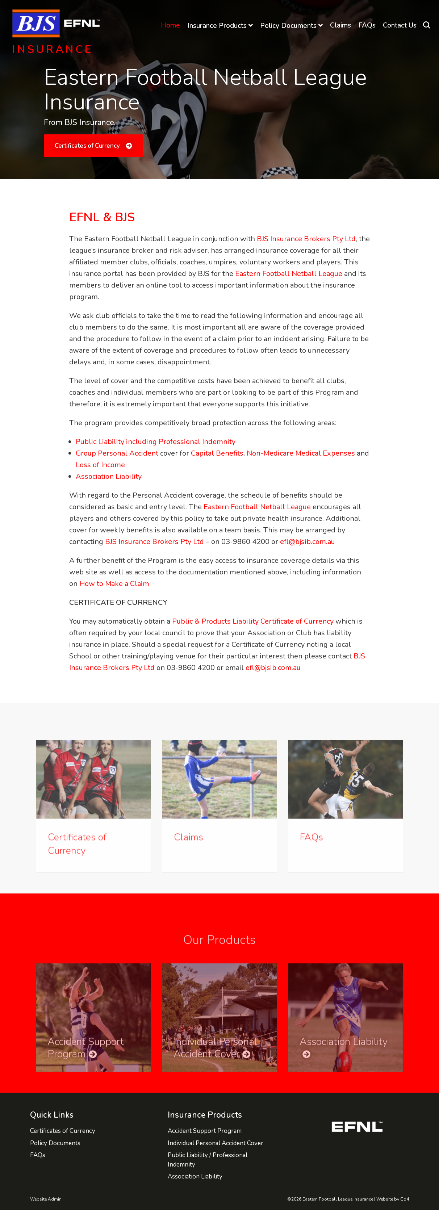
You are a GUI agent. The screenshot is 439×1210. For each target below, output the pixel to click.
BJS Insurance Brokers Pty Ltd (306, 239)
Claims (340, 25)
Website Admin (46, 1199)
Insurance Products (217, 25)
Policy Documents (288, 25)
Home (170, 25)
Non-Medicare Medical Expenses (301, 453)
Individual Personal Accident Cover (215, 1143)
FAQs (367, 25)
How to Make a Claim (114, 584)
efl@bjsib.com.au (307, 542)
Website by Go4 (392, 1199)
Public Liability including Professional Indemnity (155, 442)
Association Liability (109, 476)
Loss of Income (100, 465)
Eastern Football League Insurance (59, 23)
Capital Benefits (217, 453)
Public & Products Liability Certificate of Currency (253, 621)
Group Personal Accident (118, 453)
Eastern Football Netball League (289, 274)
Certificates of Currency (87, 146)
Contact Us (400, 25)
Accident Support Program (205, 1131)
